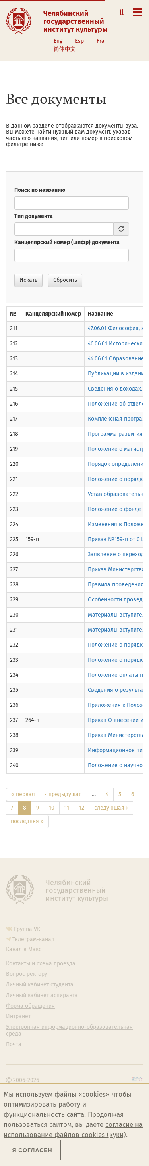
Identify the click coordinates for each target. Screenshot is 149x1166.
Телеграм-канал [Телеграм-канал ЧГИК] (33, 939)
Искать (28, 280)
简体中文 (65, 49)
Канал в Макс (23, 949)
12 (81, 807)
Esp (79, 41)
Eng (58, 41)
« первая (23, 794)
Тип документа (33, 216)
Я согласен (32, 1150)
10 (51, 807)
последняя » (27, 821)
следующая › (111, 807)
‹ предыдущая (63, 794)
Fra (100, 41)
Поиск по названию (39, 190)
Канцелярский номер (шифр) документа (67, 242)
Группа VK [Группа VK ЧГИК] (27, 929)
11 (66, 807)
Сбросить (65, 280)
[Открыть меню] (137, 16)
